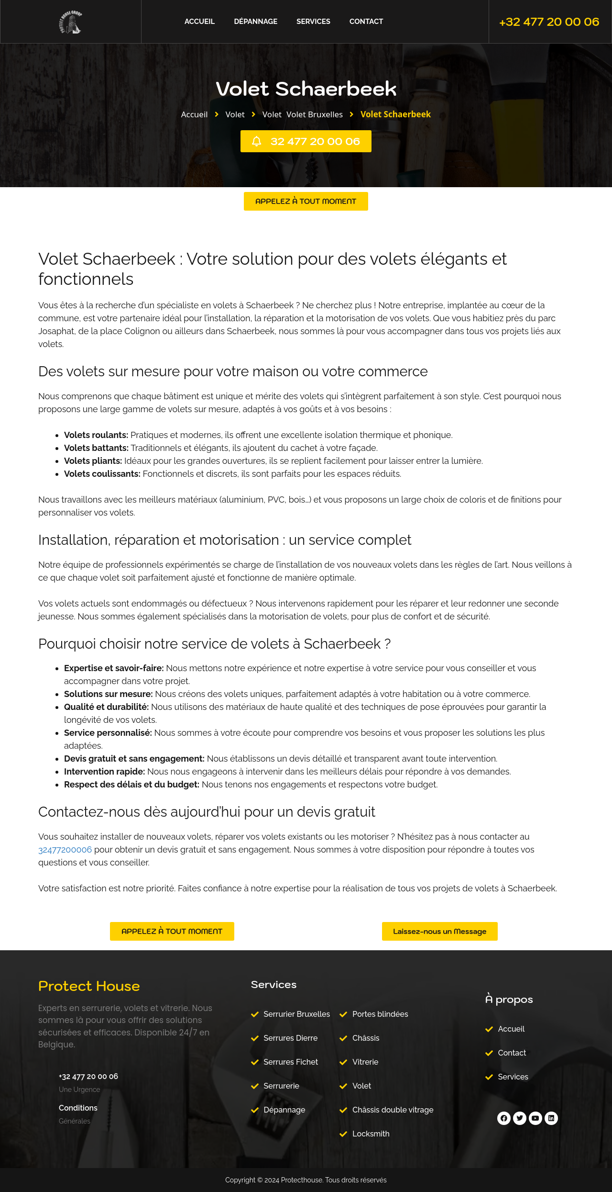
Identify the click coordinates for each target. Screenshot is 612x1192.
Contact (366, 21)
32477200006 (65, 849)
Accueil (200, 21)
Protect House (89, 986)
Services (313, 21)
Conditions (78, 1108)
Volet (235, 114)
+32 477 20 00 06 (549, 21)
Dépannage (255, 21)
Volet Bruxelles (314, 114)
